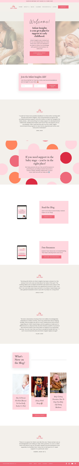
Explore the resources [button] (51, 257)
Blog (32, 6)
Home (20, 6)
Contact (51, 463)
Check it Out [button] (48, 216)
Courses (45, 463)
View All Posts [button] (39, 415)
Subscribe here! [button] (52, 86)
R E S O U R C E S (47, 7)
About (35, 463)
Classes (38, 6)
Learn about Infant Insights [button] (39, 53)
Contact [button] (63, 7)
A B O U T (26, 7)
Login (54, 6)
